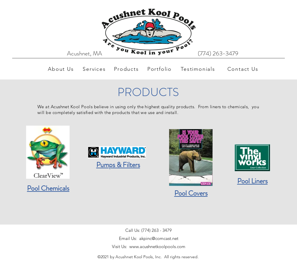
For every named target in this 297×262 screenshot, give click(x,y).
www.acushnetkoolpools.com (157, 246)
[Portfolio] (160, 69)
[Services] (95, 69)
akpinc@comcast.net (158, 238)
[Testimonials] (198, 69)
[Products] (127, 69)
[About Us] (61, 69)
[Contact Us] (243, 69)
